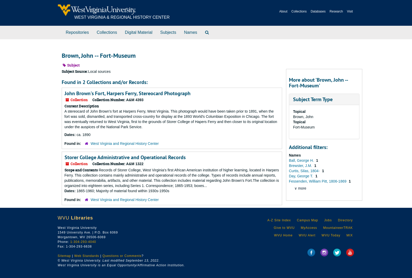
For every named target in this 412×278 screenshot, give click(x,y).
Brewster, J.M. (301, 166)
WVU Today (331, 235)
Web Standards (86, 256)
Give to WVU (284, 228)
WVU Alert (307, 235)
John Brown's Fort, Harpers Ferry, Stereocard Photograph (128, 93)
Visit (350, 11)
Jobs (328, 220)
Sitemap (64, 256)
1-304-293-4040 (83, 242)
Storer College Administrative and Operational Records (125, 157)
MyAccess (309, 228)
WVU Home (283, 235)
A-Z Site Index (279, 220)
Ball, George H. (302, 160)
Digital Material (139, 32)
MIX (349, 235)
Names (190, 32)
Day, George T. (301, 176)
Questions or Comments (122, 256)
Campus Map (307, 220)
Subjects (168, 32)
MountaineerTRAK (338, 228)
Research (336, 11)
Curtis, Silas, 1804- (305, 171)
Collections (299, 11)
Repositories (77, 32)
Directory (345, 220)
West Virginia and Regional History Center (125, 143)
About (283, 11)
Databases (318, 11)
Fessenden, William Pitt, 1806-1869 (318, 181)
